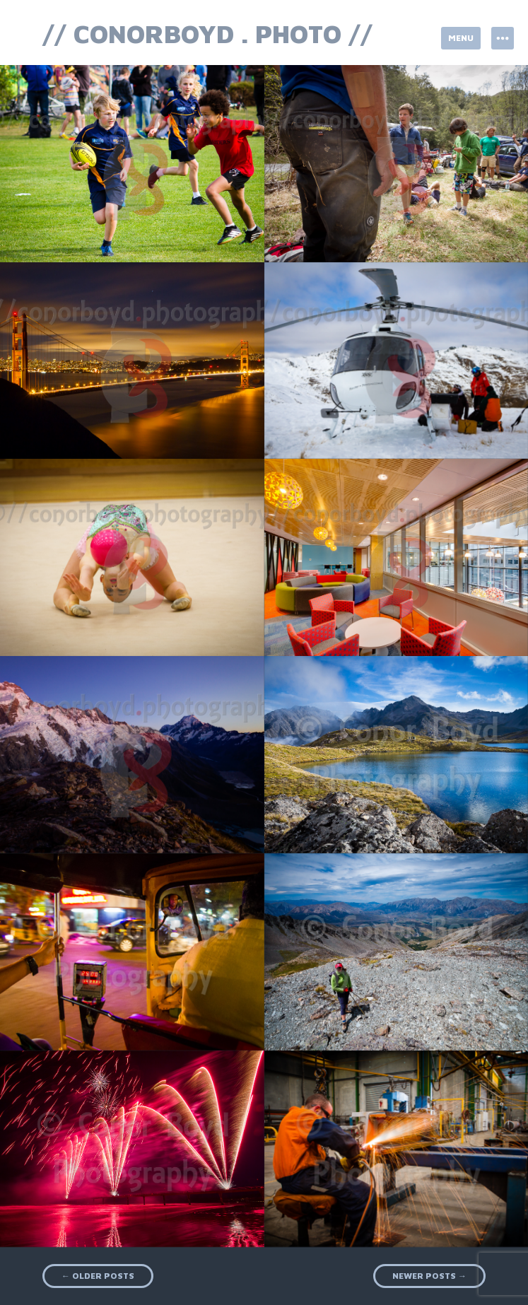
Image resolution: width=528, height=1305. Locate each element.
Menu (461, 38)
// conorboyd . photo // (207, 33)
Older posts (97, 1275)
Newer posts (429, 1275)
